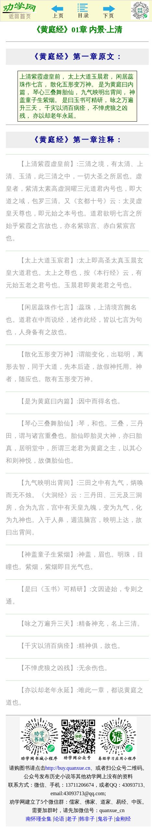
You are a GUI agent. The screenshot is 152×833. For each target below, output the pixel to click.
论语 (59, 819)
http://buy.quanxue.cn (68, 768)
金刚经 (123, 819)
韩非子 (87, 819)
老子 (72, 819)
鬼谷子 (105, 819)
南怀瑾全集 (39, 819)
